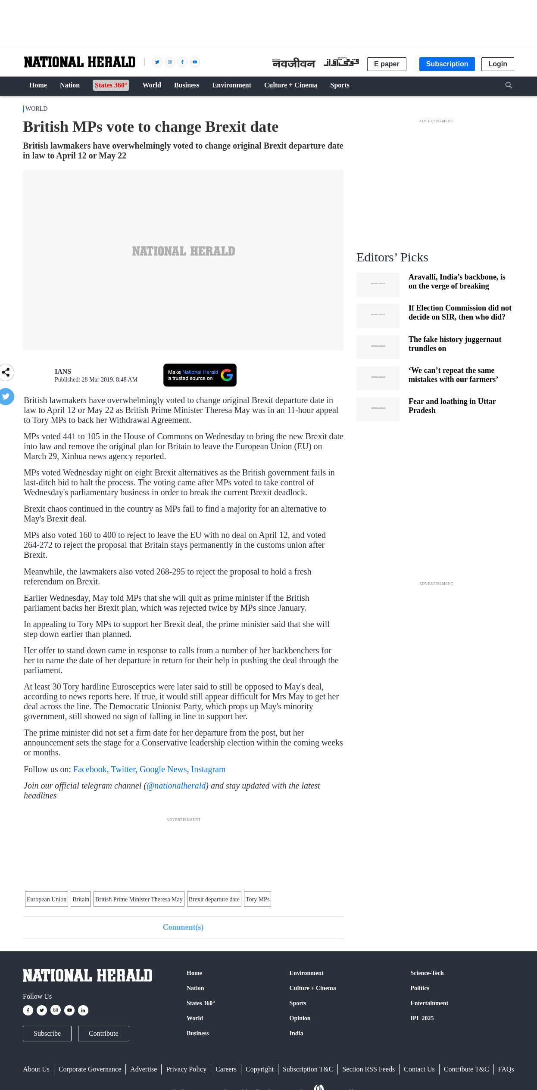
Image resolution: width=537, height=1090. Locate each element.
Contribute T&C (466, 1069)
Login (497, 64)
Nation (195, 988)
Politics (419, 988)
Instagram (208, 769)
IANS (63, 371)
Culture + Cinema (313, 988)
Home (194, 973)
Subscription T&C (308, 1069)
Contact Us (419, 1069)
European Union (46, 899)
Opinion (300, 1018)
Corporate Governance (90, 1069)
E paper (387, 64)
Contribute (103, 1033)
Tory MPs (257, 899)
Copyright (260, 1069)
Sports (298, 1003)
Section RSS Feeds (368, 1069)
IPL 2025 (422, 1018)
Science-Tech (426, 973)
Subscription (447, 64)
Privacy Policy (186, 1069)
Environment (307, 973)
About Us (36, 1069)
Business (198, 1033)
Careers (226, 1069)
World (36, 109)
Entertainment (429, 1003)
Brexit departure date (214, 899)
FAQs (506, 1069)
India (296, 1033)
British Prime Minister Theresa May (139, 899)
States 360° (201, 1003)
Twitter (123, 769)
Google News (163, 769)
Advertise (143, 1069)
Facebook (90, 769)
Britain (80, 899)
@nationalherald (176, 785)
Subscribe (47, 1033)
